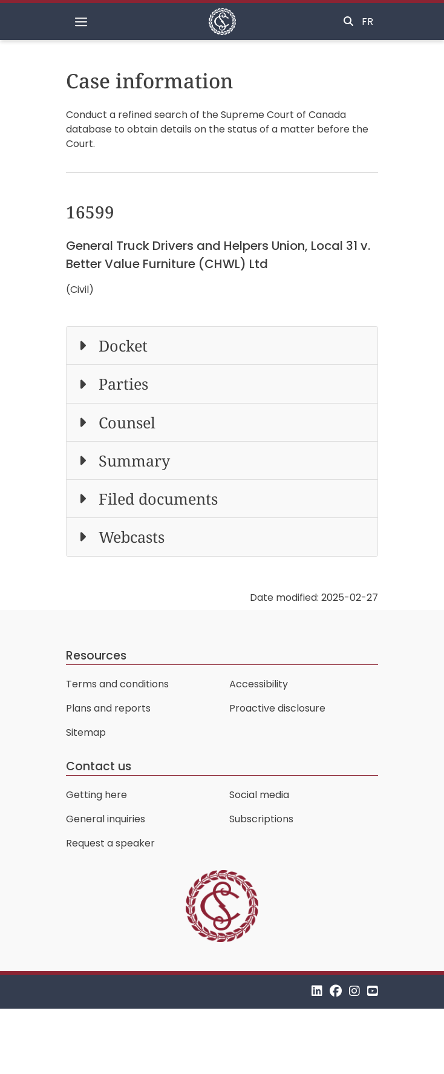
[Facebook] (336, 991)
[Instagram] (354, 991)
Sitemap (86, 732)
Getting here (96, 795)
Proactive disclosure (277, 708)
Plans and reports (108, 708)
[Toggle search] (348, 22)
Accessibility (258, 684)
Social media (259, 795)
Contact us (98, 766)
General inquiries (105, 819)
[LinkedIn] (317, 991)
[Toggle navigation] (81, 21)
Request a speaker (110, 843)
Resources (96, 655)
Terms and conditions (117, 684)
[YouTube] (372, 991)
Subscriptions (261, 819)
